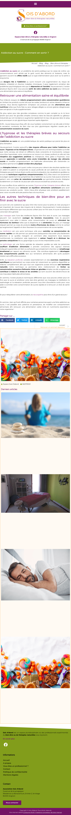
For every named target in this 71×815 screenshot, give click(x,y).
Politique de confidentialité (15, 772)
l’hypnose (38, 185)
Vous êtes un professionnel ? (15, 766)
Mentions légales (10, 775)
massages (7, 216)
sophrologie (7, 244)
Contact (6, 769)
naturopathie (38, 295)
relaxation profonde (15, 260)
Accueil (6, 760)
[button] (35, 4)
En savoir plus (9, 739)
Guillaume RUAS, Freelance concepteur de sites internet (42, 812)
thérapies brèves (53, 185)
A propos (7, 763)
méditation (7, 231)
